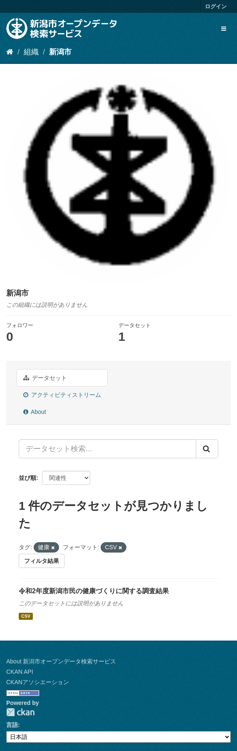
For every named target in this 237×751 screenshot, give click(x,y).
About (34, 412)
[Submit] (207, 448)
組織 (31, 52)
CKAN (20, 712)
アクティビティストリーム (62, 394)
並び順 (27, 478)
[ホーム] (9, 52)
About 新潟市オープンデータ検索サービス (61, 661)
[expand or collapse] (224, 28)
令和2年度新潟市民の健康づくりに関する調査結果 (94, 590)
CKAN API (19, 671)
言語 (12, 725)
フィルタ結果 (41, 561)
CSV (25, 616)
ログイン (216, 6)
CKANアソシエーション (37, 682)
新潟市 (60, 52)
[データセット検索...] (107, 448)
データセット (45, 377)
